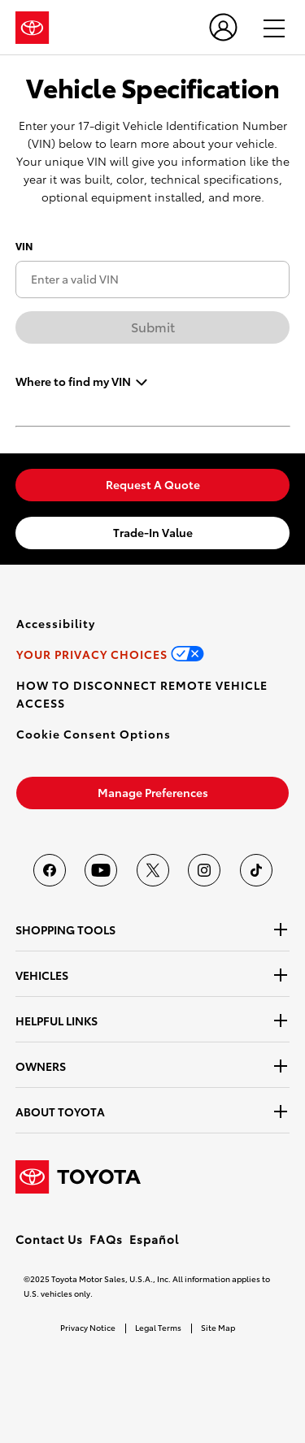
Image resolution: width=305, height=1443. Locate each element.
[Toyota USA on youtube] (101, 870)
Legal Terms (158, 1327)
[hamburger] (266, 28)
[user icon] (223, 27)
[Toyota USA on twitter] (153, 870)
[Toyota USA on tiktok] (256, 870)
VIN (24, 246)
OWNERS (40, 1066)
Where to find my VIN (73, 380)
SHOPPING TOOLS (65, 929)
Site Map (218, 1327)
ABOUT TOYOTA (60, 1111)
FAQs (106, 1239)
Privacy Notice (87, 1327)
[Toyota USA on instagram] (204, 870)
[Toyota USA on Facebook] (49, 870)
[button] (93, 734)
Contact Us (49, 1239)
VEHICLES (41, 975)
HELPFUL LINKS (56, 1020)
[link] (152, 485)
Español (154, 1239)
